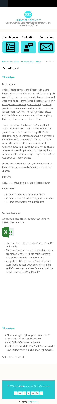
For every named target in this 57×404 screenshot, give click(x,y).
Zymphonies (33, 401)
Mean (38, 61)
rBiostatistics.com (28, 20)
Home (5, 61)
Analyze (10, 328)
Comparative (28, 61)
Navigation (4, 3)
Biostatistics (15, 61)
